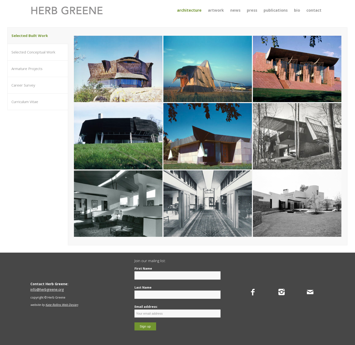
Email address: (177, 311)
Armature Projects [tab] (27, 68)
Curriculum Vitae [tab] (24, 101)
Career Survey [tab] (23, 85)
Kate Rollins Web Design (61, 305)
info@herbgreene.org (47, 289)
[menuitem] (189, 10)
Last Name (142, 287)
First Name (143, 268)
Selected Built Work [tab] (29, 35)
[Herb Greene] (66, 10)
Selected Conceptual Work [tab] (33, 52)
